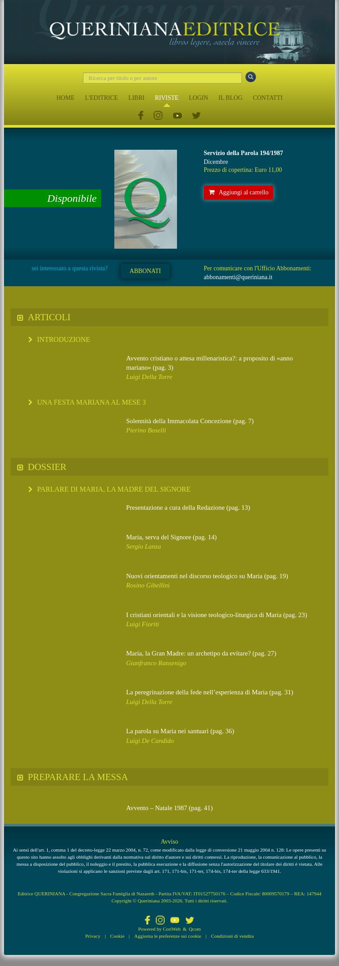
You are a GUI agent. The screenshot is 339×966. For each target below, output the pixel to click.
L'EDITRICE (101, 98)
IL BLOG (230, 98)
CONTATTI (267, 98)
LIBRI (136, 98)
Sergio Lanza (143, 546)
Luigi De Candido (150, 740)
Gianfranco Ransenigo (156, 663)
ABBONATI (145, 271)
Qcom (195, 929)
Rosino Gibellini (148, 585)
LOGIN (198, 98)
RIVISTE (167, 98)
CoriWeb (172, 929)
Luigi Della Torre (149, 376)
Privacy (92, 936)
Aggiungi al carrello (239, 192)
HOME (65, 98)
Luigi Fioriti (142, 624)
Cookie (117, 936)
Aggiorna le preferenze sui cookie (167, 936)
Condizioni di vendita (232, 936)
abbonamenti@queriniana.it (238, 277)
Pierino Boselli (146, 430)
